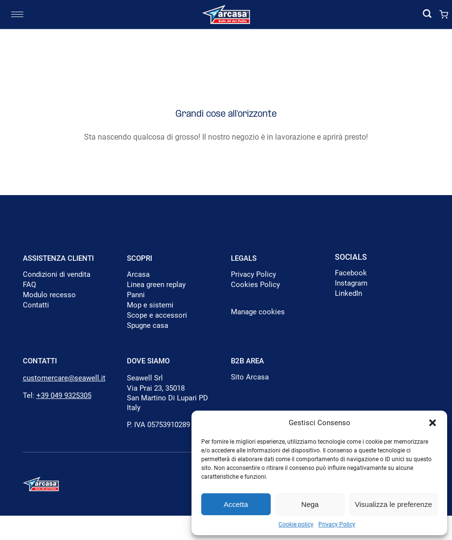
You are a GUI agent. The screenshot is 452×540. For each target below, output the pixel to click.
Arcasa (138, 274)
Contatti (36, 305)
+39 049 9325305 (63, 395)
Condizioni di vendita (56, 274)
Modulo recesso (49, 294)
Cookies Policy (255, 284)
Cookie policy (295, 524)
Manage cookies (258, 311)
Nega (310, 504)
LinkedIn (348, 293)
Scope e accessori (157, 315)
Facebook (351, 273)
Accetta (236, 504)
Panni (136, 294)
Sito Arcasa (250, 377)
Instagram (351, 283)
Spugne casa (147, 325)
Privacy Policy (336, 524)
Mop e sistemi (150, 305)
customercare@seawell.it (64, 378)
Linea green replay (156, 284)
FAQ (29, 284)
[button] (432, 423)
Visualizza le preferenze (393, 504)
